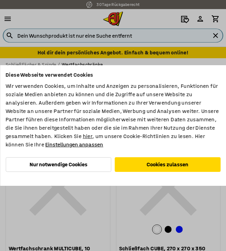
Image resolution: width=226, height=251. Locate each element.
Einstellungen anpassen (74, 144)
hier (88, 136)
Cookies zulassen (167, 164)
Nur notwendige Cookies (58, 164)
